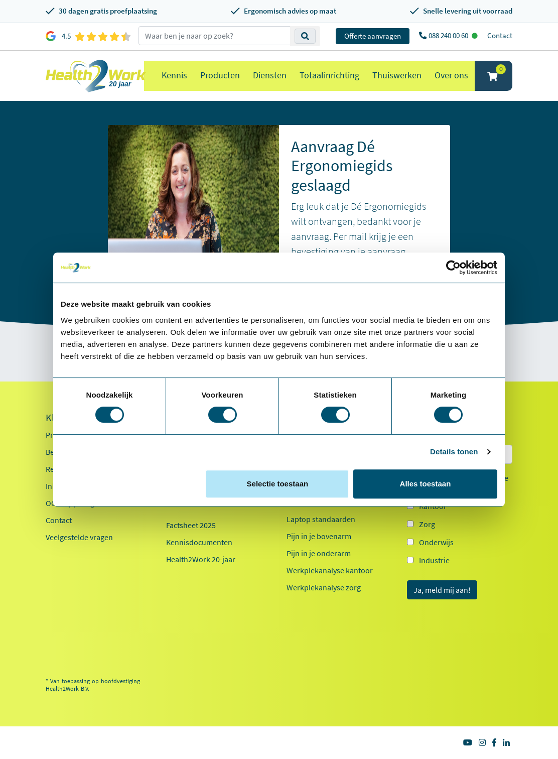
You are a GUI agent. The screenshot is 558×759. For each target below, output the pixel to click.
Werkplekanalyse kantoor (330, 570)
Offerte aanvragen (372, 36)
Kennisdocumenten (199, 542)
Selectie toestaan (278, 483)
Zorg (427, 524)
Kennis (174, 75)
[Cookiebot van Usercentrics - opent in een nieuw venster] (453, 267)
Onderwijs (436, 542)
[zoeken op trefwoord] (214, 35)
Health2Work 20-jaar (200, 559)
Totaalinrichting (329, 75)
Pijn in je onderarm (319, 553)
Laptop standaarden (321, 519)
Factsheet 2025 (191, 525)
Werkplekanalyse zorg (324, 587)
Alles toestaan (425, 483)
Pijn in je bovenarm (319, 536)
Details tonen (454, 451)
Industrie (434, 560)
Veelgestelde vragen (79, 537)
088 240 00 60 (449, 35)
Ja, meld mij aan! (442, 590)
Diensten (270, 75)
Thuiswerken (397, 75)
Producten (220, 75)
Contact (499, 35)
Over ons (451, 75)
